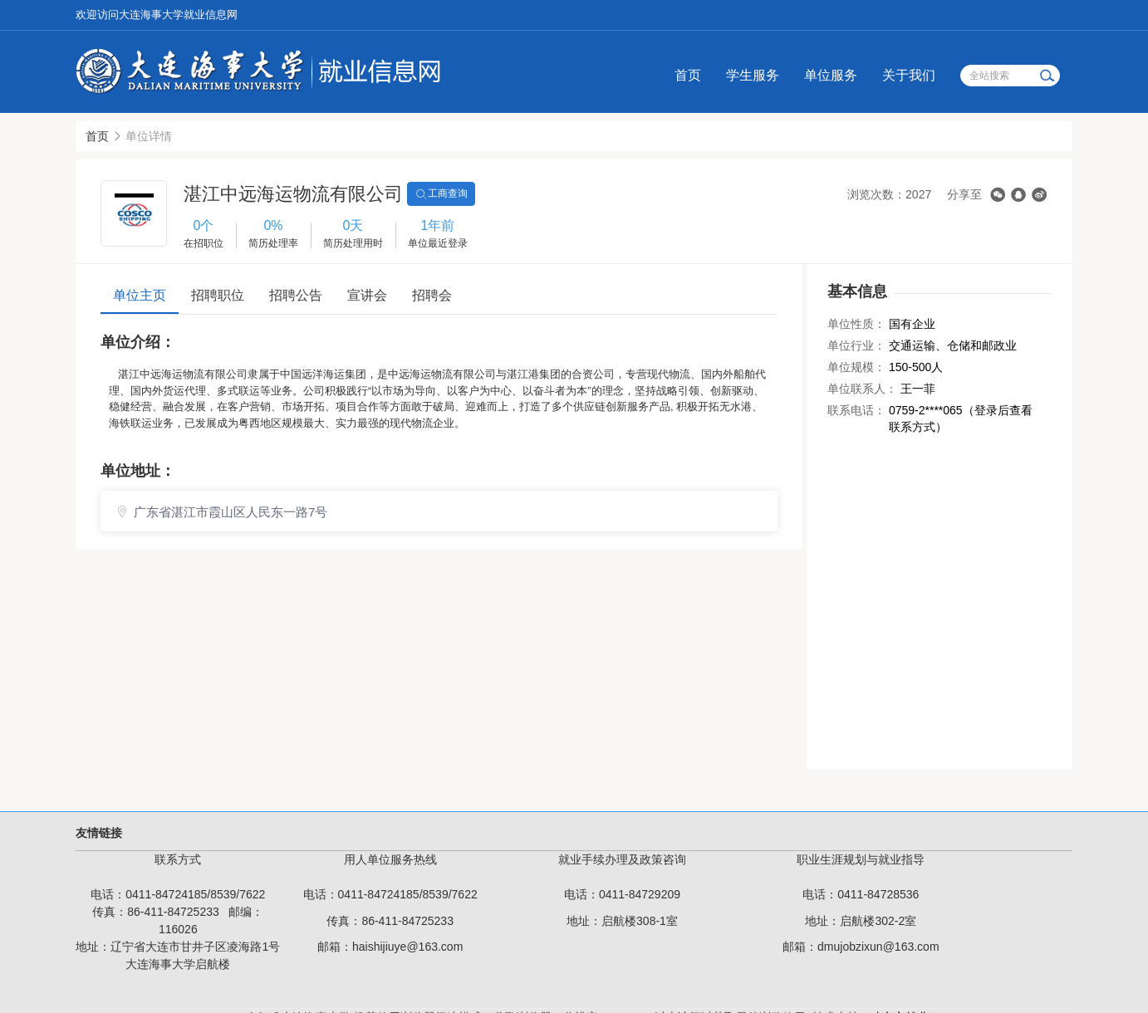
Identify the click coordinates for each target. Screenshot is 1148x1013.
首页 (688, 75)
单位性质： (856, 323)
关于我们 (908, 75)
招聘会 (432, 295)
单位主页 (139, 295)
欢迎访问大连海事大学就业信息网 (157, 14)
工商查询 (441, 194)
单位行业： (856, 345)
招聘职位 (217, 295)
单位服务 (830, 75)
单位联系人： (862, 388)
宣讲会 (367, 295)
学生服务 (752, 75)
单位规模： (856, 367)
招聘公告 (295, 295)
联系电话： (856, 410)
